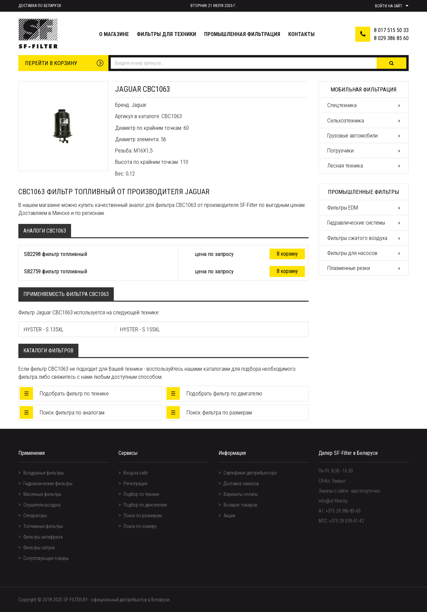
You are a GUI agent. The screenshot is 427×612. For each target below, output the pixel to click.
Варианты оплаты (241, 494)
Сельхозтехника (345, 120)
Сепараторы (35, 515)
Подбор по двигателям (145, 505)
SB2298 (32, 254)
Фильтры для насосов (352, 253)
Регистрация (135, 483)
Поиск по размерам (142, 515)
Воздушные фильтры (43, 473)
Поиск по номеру (139, 526)
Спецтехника (342, 105)
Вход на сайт (135, 473)
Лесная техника (345, 165)
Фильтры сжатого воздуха (357, 238)
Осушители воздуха (41, 505)
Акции (229, 515)
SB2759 (32, 271)
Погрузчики (340, 150)
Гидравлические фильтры (47, 483)
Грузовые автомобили (352, 135)
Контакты (301, 34)
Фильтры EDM (342, 207)
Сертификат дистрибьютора (250, 473)
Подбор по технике (141, 494)
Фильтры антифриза (43, 537)
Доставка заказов (241, 483)
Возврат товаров (240, 505)
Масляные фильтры (42, 494)
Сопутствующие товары (46, 558)
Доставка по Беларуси (39, 5)
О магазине (114, 34)
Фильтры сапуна (39, 547)
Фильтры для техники (166, 34)
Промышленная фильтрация (242, 34)
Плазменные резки (348, 268)
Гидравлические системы (356, 222)
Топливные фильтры (43, 526)
